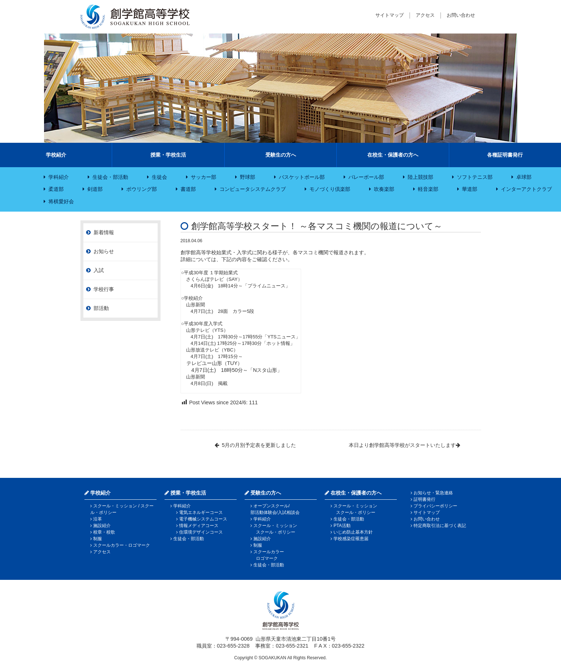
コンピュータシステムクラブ (253, 189)
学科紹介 (58, 177)
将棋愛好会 (61, 201)
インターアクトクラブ (526, 189)
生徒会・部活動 (110, 177)
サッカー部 (203, 177)
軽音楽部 (428, 189)
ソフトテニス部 (475, 177)
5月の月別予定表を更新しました (259, 445)
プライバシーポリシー (435, 505)
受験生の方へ (280, 155)
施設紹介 (102, 525)
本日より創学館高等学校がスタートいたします (402, 445)
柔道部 (56, 189)
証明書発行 (424, 499)
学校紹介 (56, 155)
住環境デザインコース (201, 532)
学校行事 (104, 289)
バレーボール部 (366, 177)
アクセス (425, 15)
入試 (99, 270)
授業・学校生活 (168, 155)
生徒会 (159, 177)
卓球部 (524, 177)
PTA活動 (341, 525)
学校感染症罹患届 (350, 538)
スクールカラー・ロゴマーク (121, 545)
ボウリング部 (141, 189)
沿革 (97, 519)
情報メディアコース (198, 525)
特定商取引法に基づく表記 (440, 525)
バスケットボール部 (302, 177)
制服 (97, 538)
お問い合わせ (461, 15)
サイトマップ (389, 15)
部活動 (101, 308)
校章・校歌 (104, 532)
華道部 (469, 189)
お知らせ (104, 251)
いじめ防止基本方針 (353, 532)
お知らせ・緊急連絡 (433, 492)
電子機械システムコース (203, 519)
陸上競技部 (420, 177)
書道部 (188, 189)
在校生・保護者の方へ (392, 155)
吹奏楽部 (384, 189)
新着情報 (104, 232)
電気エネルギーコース (201, 512)
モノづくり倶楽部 (329, 189)
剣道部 (95, 189)
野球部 (247, 177)
